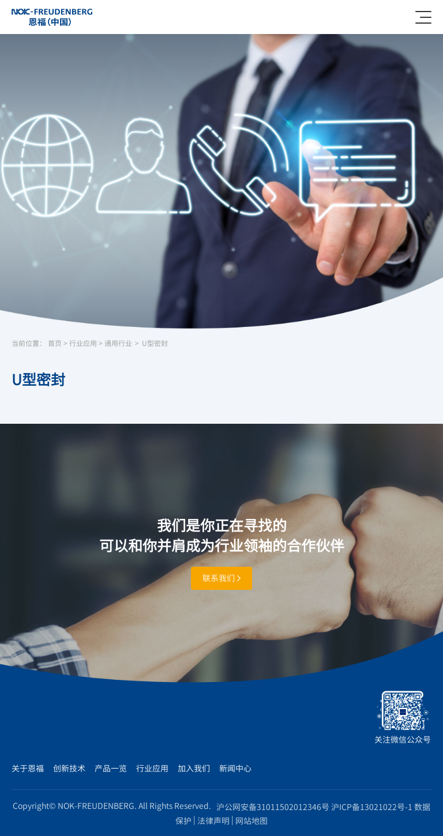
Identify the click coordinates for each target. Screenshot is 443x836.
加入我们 (194, 768)
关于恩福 (28, 768)
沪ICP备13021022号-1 (371, 806)
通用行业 (118, 343)
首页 (55, 343)
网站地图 (251, 820)
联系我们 (221, 577)
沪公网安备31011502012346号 (272, 806)
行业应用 (83, 343)
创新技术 (69, 768)
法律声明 (213, 820)
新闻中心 (235, 768)
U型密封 (155, 343)
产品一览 (111, 768)
